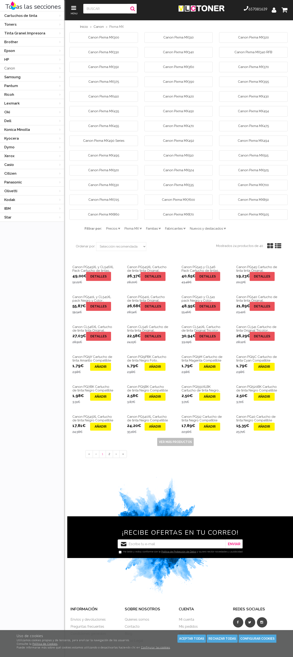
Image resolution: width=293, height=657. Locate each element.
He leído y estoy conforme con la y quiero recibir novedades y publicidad (181, 552)
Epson (9, 51)
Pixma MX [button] (133, 228)
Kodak (9, 200)
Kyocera (11, 138)
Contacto (132, 627)
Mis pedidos (188, 627)
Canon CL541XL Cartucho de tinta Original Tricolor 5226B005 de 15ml (201, 328)
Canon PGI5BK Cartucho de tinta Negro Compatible (147, 388)
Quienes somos (137, 619)
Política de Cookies (44, 644)
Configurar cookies (257, 638)
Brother (11, 42)
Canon (9, 68)
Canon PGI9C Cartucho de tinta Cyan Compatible (256, 358)
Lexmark (12, 103)
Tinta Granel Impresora (24, 33)
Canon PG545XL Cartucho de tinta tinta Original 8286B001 (147, 268)
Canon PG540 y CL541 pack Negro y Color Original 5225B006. (198, 298)
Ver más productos (175, 442)
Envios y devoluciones (88, 619)
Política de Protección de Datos (178, 551)
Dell (7, 121)
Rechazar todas (222, 638)
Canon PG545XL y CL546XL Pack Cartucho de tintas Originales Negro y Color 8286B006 (93, 268)
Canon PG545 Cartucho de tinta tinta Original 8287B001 (256, 268)
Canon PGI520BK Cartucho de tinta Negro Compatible (256, 388)
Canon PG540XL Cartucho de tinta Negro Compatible (147, 418)
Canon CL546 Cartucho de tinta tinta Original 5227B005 (147, 328)
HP (6, 59)
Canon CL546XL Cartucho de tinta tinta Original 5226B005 (92, 328)
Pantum (11, 86)
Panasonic (13, 182)
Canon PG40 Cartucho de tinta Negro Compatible (255, 418)
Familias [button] (153, 228)
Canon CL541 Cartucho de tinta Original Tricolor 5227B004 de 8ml (256, 328)
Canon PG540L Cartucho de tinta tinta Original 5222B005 (146, 298)
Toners (10, 24)
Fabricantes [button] (175, 228)
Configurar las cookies (155, 647)
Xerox (9, 156)
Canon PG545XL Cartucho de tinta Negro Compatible (92, 418)
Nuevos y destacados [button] (208, 228)
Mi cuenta (186, 619)
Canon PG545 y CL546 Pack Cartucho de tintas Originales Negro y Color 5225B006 (200, 268)
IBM (7, 208)
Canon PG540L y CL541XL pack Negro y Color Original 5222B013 (91, 298)
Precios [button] (113, 228)
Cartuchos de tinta (20, 15)
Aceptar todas (191, 638)
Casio (9, 164)
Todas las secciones (33, 6)
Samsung (12, 77)
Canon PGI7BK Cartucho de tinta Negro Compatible (92, 388)
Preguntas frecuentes (87, 627)
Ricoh (9, 94)
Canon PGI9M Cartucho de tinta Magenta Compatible (202, 358)
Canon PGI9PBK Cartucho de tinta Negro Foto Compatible (146, 358)
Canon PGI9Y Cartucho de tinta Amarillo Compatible (92, 358)
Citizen (10, 173)
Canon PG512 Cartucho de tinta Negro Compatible (202, 418)
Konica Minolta (17, 129)
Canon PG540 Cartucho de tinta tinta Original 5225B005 (256, 298)
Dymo (9, 147)
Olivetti (10, 191)
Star (8, 217)
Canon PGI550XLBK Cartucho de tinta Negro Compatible (200, 388)
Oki (7, 112)
